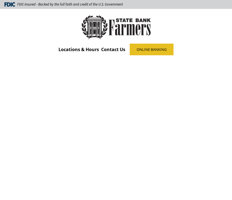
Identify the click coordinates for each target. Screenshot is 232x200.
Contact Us (113, 49)
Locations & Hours (78, 49)
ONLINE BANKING (152, 49)
